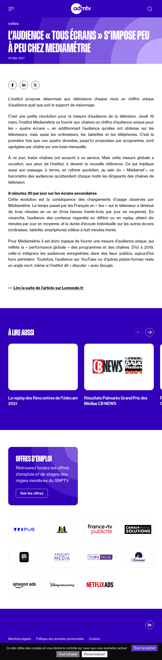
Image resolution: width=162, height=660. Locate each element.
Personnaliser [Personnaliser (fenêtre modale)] (94, 654)
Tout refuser (67, 654)
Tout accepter (144, 648)
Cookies (94, 639)
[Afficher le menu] (11, 9)
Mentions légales (19, 639)
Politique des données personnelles (60, 639)
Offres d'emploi (34, 459)
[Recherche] (149, 8)
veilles (13, 23)
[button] (149, 332)
